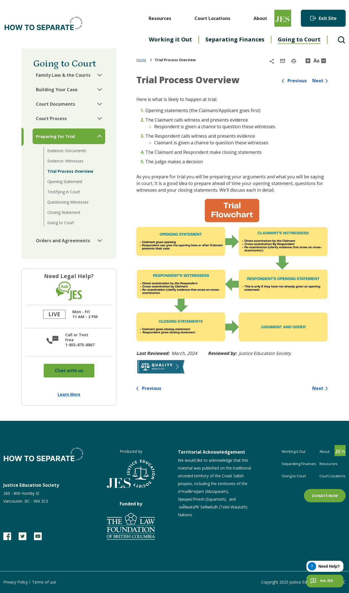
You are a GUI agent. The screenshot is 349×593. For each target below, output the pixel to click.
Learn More (69, 394)
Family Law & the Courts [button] (63, 75)
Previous (297, 81)
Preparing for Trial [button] (55, 136)
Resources (160, 18)
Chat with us (69, 370)
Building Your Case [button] (57, 90)
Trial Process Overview (70, 171)
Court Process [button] (51, 118)
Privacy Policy (15, 582)
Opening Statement (64, 181)
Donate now (325, 495)
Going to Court (299, 39)
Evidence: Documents (66, 150)
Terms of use (44, 582)
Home (141, 60)
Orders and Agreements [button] (63, 241)
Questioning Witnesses (68, 202)
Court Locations (212, 18)
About (260, 18)
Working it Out (170, 39)
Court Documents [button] (55, 104)
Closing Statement (63, 212)
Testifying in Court (63, 191)
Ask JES (321, 581)
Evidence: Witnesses (65, 161)
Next (317, 81)
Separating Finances (234, 39)
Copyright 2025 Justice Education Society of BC (303, 582)
